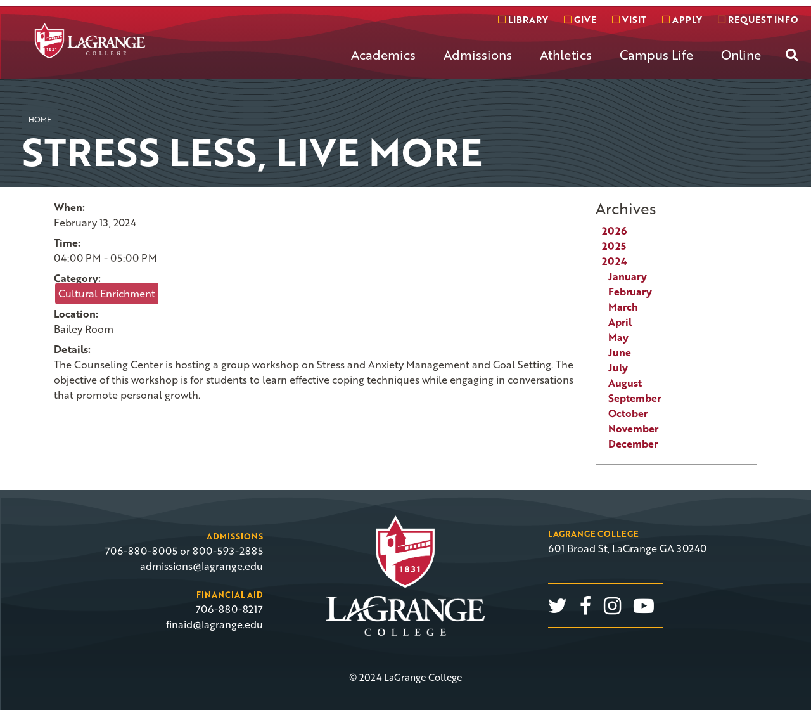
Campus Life (656, 54)
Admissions (478, 54)
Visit (629, 19)
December (633, 443)
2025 (614, 246)
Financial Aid (229, 594)
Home (40, 119)
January (627, 276)
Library (523, 19)
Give (580, 19)
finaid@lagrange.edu (214, 624)
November (633, 428)
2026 (614, 230)
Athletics (566, 54)
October (628, 413)
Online (741, 54)
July (618, 367)
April (620, 322)
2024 (614, 261)
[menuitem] (383, 64)
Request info (758, 19)
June (619, 352)
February (630, 291)
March (623, 306)
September (634, 398)
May (618, 337)
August (625, 382)
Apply (682, 19)
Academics (383, 54)
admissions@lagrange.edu (201, 566)
